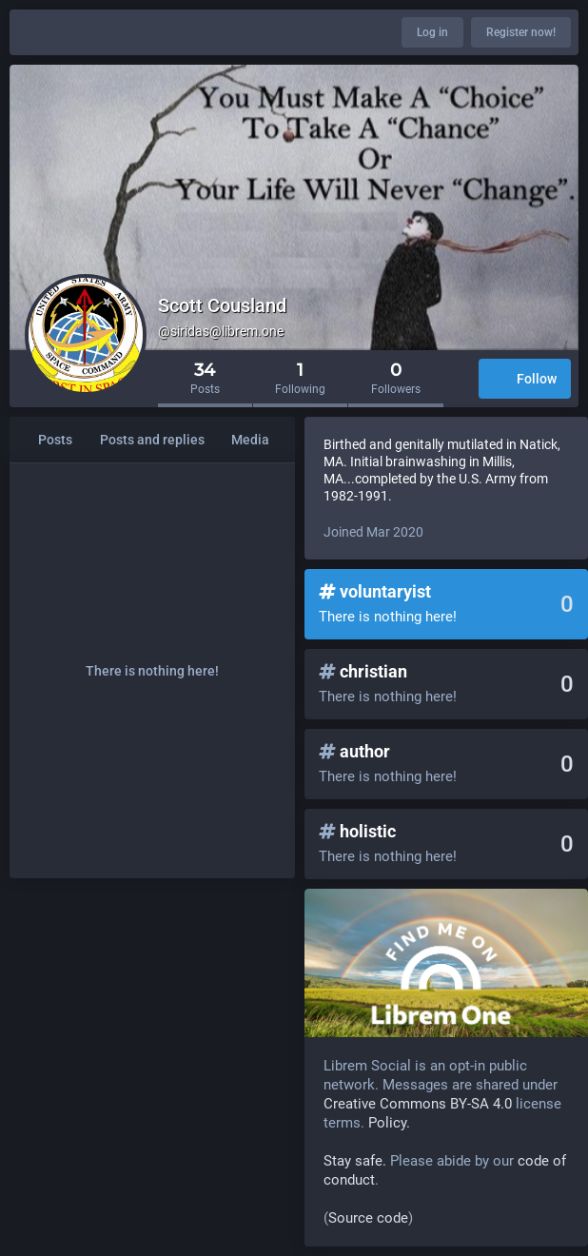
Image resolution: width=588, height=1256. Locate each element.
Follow (525, 380)
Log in (432, 32)
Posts (55, 439)
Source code (368, 1218)
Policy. (389, 1122)
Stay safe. (354, 1160)
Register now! (521, 32)
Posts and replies (152, 439)
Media (250, 439)
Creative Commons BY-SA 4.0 (417, 1103)
